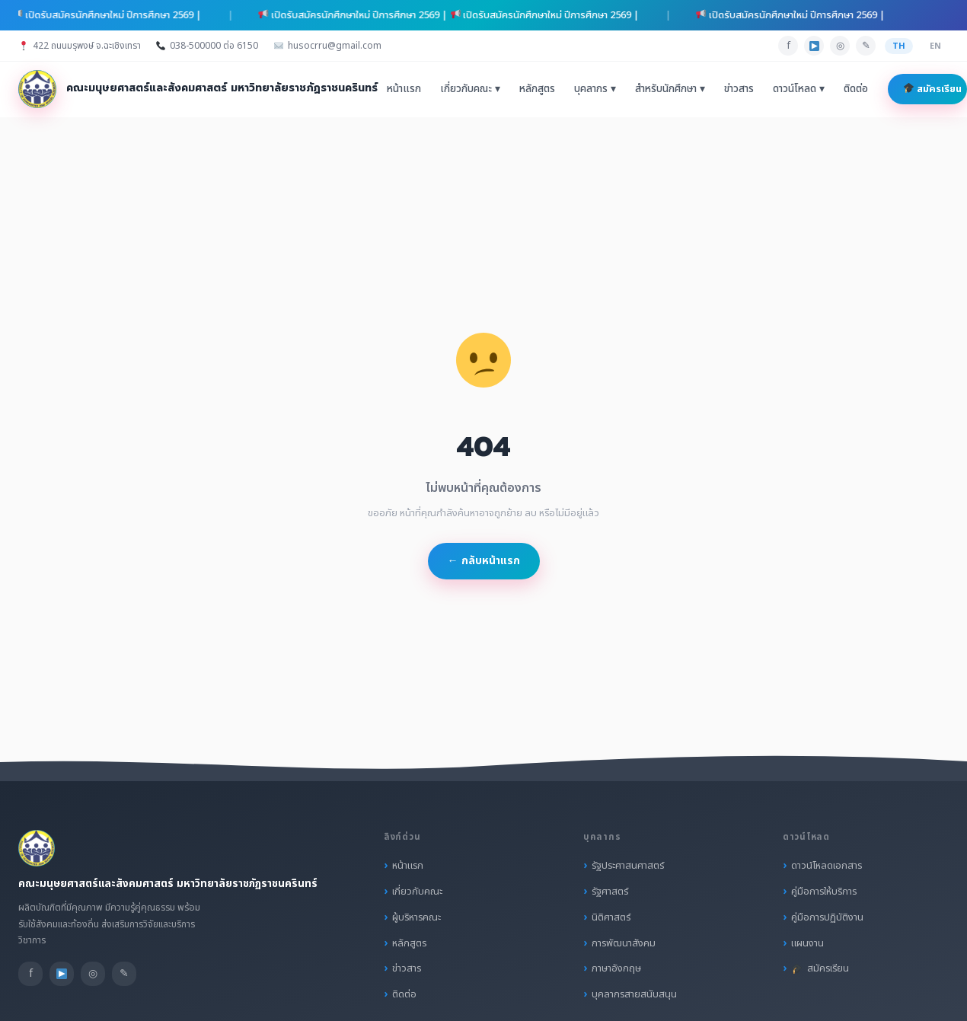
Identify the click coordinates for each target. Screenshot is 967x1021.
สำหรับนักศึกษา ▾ (670, 89)
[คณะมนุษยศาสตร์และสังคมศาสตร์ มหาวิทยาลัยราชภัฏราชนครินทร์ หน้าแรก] (198, 89)
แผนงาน (807, 943)
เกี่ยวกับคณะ (417, 891)
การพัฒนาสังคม (624, 943)
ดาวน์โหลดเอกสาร (826, 865)
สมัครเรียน (933, 89)
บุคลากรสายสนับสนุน (634, 994)
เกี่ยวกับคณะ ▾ (470, 89)
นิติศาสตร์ (611, 917)
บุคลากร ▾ (595, 89)
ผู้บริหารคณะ (416, 917)
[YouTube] (814, 46)
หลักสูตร (537, 89)
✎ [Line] (866, 45)
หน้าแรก (404, 89)
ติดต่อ (856, 89)
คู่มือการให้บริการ (824, 891)
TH (898, 46)
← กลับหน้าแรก (484, 561)
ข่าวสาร (739, 89)
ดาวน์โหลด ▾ (799, 89)
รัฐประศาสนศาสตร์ (628, 865)
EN (935, 46)
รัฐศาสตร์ (610, 891)
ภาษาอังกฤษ (616, 968)
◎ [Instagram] (840, 45)
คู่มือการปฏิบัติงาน (827, 917)
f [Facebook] (788, 45)
